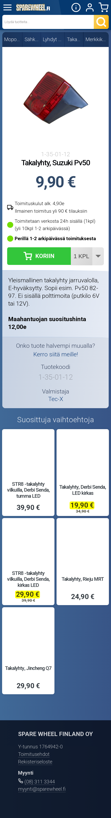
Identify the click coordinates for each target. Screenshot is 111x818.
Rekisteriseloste (35, 762)
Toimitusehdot (34, 754)
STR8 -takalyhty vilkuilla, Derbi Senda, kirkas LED (28, 579)
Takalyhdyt (74, 39)
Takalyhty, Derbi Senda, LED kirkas (82, 490)
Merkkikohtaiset (96, 39)
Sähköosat (32, 39)
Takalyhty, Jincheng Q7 (28, 668)
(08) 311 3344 (39, 782)
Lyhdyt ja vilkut (53, 39)
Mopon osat (12, 39)
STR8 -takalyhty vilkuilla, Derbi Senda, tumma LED (28, 490)
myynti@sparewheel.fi (42, 789)
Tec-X (55, 399)
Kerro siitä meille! (55, 354)
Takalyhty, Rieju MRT (83, 579)
